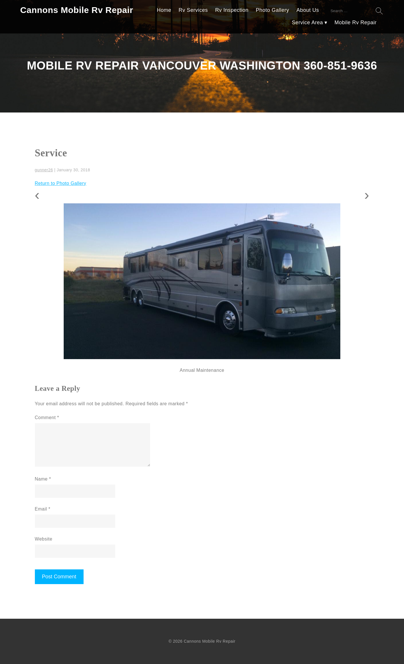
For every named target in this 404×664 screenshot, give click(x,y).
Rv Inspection (232, 10)
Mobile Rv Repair (356, 22)
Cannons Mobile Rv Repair (76, 10)
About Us (308, 10)
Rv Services (193, 10)
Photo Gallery (272, 10)
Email (42, 509)
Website (43, 539)
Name (43, 479)
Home (164, 10)
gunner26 (44, 170)
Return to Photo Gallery (60, 183)
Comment (47, 417)
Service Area (307, 22)
